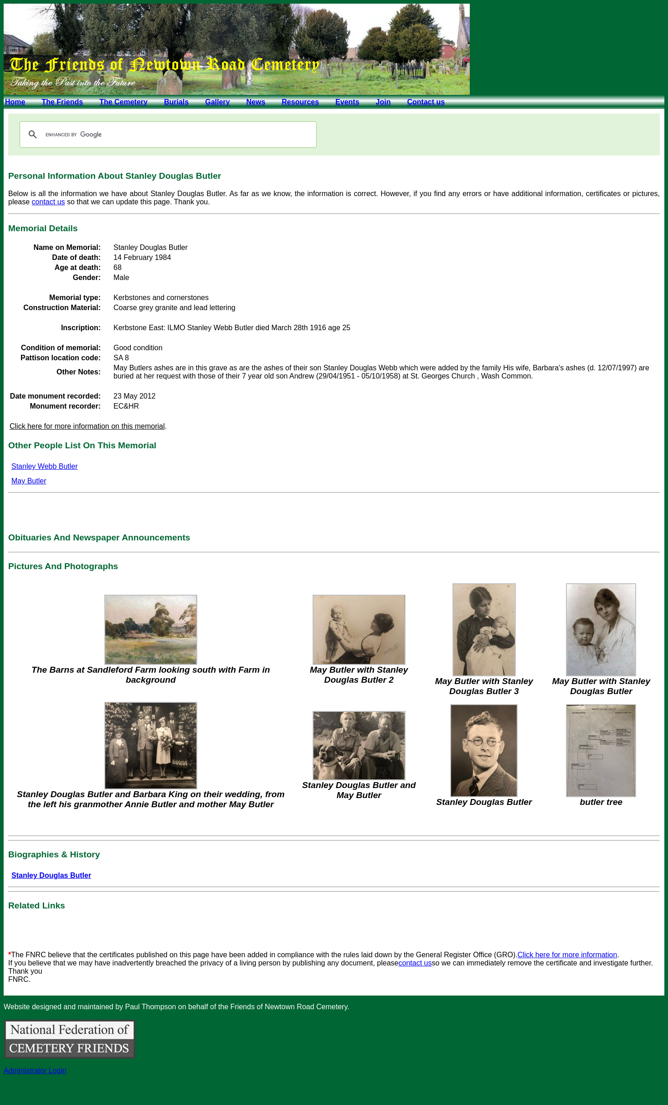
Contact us (426, 102)
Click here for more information (567, 955)
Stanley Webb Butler (44, 466)
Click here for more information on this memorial (87, 426)
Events (347, 102)
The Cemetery (123, 102)
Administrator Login (35, 1070)
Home (15, 102)
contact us (48, 202)
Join (383, 102)
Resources (300, 102)
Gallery (217, 102)
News (255, 102)
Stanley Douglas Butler (51, 875)
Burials (176, 102)
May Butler (28, 481)
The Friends (62, 102)
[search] (167, 134)
